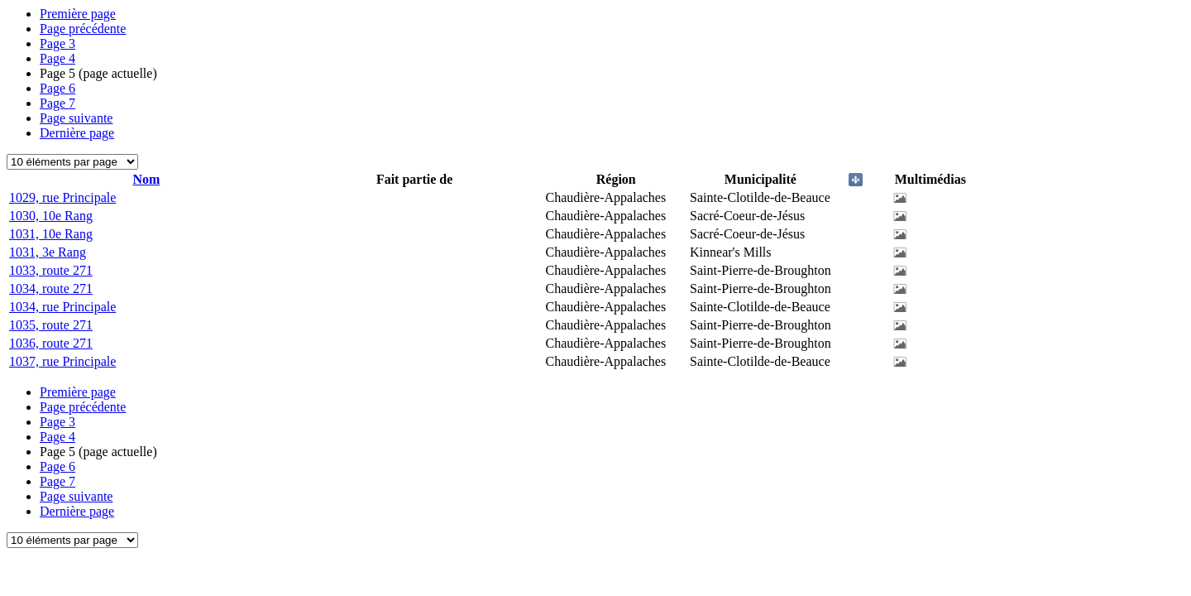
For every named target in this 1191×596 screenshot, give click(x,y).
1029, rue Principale (62, 197)
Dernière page (77, 133)
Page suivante (76, 118)
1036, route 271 (51, 343)
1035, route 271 (51, 325)
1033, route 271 (51, 270)
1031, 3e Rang (47, 252)
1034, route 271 (51, 288)
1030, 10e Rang (51, 216)
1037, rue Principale (62, 361)
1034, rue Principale (62, 307)
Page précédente (83, 29)
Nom (146, 179)
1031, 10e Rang (51, 234)
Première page (78, 14)
